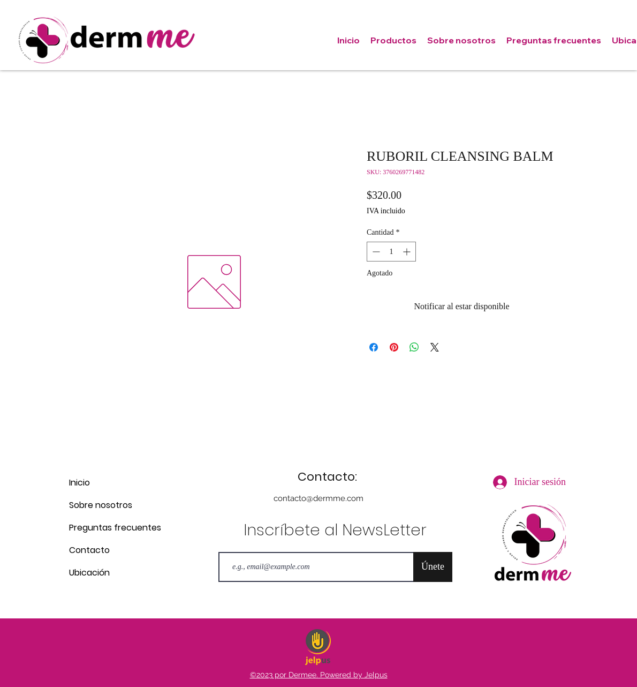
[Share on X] (434, 347)
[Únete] (432, 567)
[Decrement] (375, 251)
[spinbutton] (391, 251)
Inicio (79, 482)
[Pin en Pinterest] (394, 347)
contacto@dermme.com (318, 498)
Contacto (89, 550)
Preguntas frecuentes (107, 527)
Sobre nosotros (100, 505)
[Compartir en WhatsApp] (414, 347)
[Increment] (407, 251)
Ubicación (89, 572)
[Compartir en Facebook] (373, 347)
